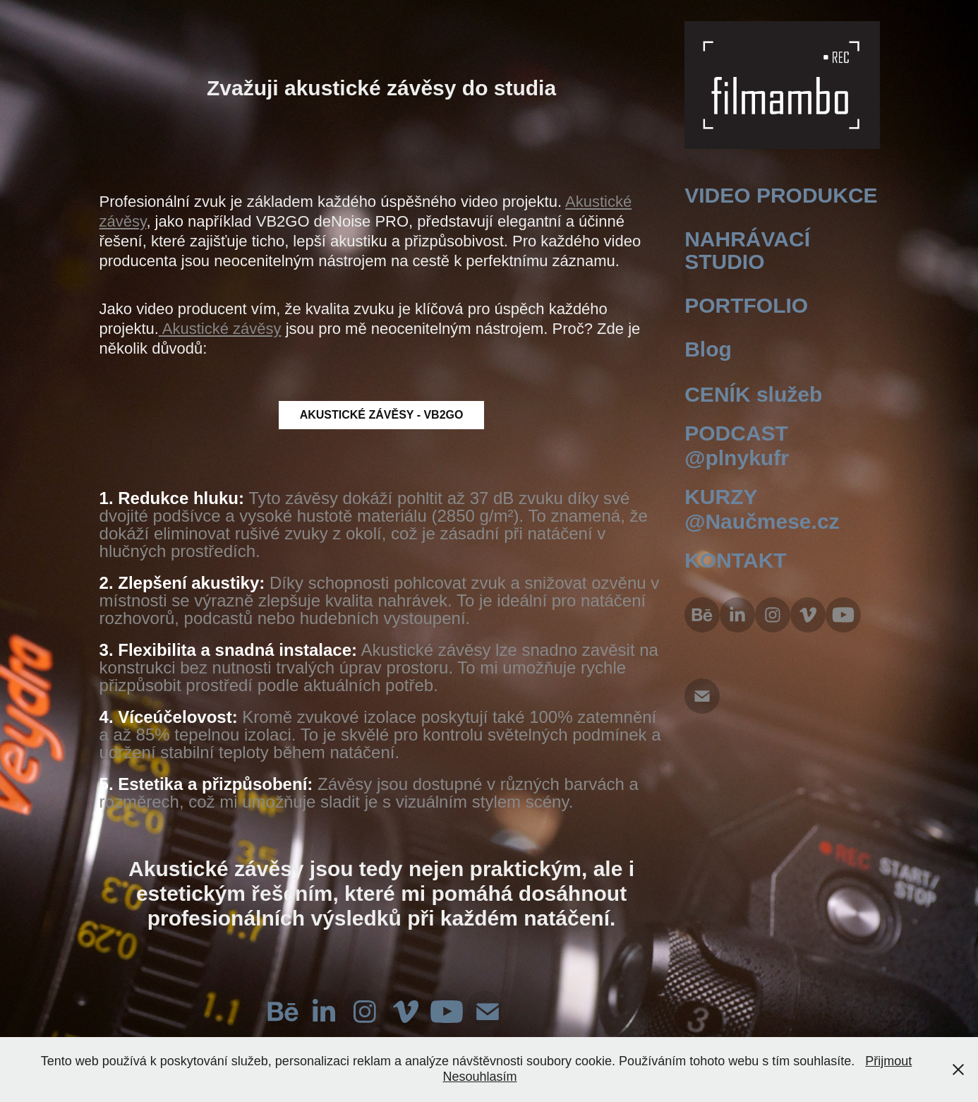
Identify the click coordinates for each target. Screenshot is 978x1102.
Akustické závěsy (220, 328)
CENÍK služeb (753, 394)
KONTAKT (735, 560)
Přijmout (888, 1061)
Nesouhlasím (479, 1077)
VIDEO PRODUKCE (780, 195)
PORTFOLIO (746, 305)
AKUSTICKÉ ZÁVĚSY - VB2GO (382, 415)
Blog (708, 349)
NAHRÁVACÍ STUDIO (747, 250)
